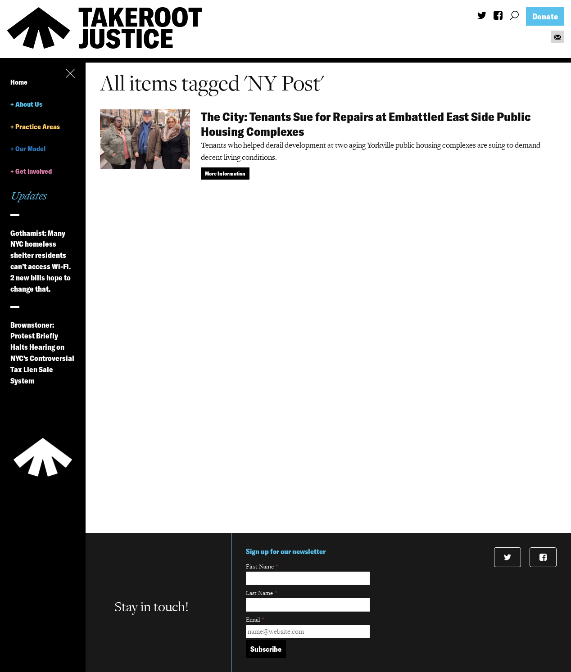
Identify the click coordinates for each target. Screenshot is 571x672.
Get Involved (33, 171)
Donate (545, 16)
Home (18, 82)
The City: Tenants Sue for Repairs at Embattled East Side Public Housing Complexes (366, 124)
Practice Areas (37, 126)
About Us (28, 104)
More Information (225, 173)
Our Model (30, 148)
